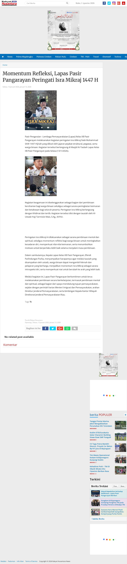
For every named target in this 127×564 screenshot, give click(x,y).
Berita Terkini (99, 486)
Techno (117, 56)
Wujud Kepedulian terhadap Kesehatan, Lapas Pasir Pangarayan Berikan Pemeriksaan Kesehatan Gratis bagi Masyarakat (113, 495)
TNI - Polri (85, 56)
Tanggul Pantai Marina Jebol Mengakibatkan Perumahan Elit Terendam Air (101, 425)
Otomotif (107, 56)
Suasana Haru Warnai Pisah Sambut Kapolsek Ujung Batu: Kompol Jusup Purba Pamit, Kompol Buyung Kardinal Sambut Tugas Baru (112, 514)
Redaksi (3, 561)
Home (5, 65)
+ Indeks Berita (97, 519)
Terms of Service (31, 561)
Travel (96, 56)
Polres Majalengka (24, 56)
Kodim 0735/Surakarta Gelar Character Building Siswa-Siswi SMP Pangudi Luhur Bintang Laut (100, 436)
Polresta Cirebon (44, 56)
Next (122, 486)
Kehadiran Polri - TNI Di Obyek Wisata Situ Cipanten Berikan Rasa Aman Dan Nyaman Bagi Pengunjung (100, 471)
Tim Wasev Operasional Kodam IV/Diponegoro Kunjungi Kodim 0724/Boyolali (100, 459)
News (9, 56)
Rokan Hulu (60, 56)
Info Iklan (20, 561)
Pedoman (11, 561)
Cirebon (73, 56)
